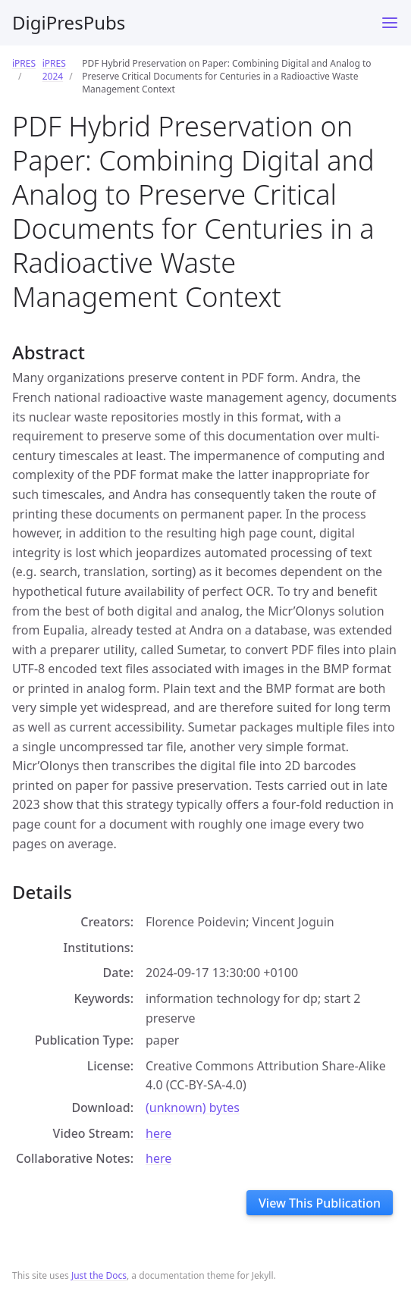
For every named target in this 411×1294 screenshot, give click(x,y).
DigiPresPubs (68, 22)
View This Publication (320, 1203)
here (158, 1133)
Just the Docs (99, 1275)
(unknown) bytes (193, 1107)
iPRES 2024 (54, 70)
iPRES (24, 63)
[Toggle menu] (390, 22)
